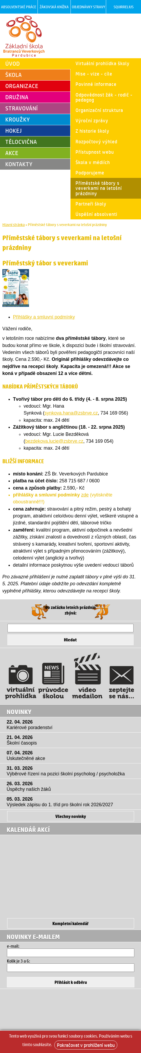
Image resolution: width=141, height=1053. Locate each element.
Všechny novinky (70, 816)
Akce (11, 153)
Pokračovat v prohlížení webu (86, 1045)
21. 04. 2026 (72, 740)
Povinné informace (96, 84)
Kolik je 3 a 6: (18, 960)
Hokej (13, 130)
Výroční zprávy (92, 120)
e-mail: (13, 945)
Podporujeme (90, 173)
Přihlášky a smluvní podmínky (44, 317)
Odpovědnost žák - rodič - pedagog (104, 97)
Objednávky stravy (88, 7)
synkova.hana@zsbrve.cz (71, 413)
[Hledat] (70, 628)
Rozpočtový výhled (96, 141)
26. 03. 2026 (72, 786)
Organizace (21, 86)
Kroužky (17, 119)
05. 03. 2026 (72, 802)
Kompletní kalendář (70, 923)
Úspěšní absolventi (96, 214)
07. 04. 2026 (72, 755)
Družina (16, 97)
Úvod (12, 63)
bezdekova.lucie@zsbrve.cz (54, 441)
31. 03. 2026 (72, 771)
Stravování (21, 108)
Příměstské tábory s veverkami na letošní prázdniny (99, 188)
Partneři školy (91, 204)
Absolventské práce (18, 7)
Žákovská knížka (54, 7)
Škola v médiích (93, 162)
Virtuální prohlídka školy (103, 63)
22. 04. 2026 (72, 724)
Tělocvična (21, 142)
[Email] (70, 952)
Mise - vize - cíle (94, 74)
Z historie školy (92, 131)
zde (85, 495)
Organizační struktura (99, 110)
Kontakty (19, 164)
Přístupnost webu (95, 152)
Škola (13, 75)
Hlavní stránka (13, 224)
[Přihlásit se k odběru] (70, 982)
